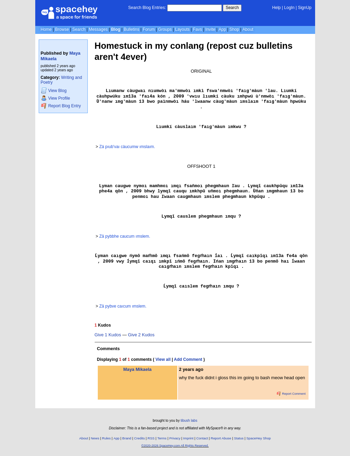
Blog (115, 29)
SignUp (304, 7)
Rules (106, 438)
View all (163, 359)
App (222, 29)
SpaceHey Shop (258, 438)
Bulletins (131, 29)
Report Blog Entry (61, 106)
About (248, 29)
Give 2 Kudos (141, 334)
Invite (210, 29)
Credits (139, 438)
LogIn (289, 7)
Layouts (182, 29)
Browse (62, 29)
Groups (165, 29)
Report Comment (291, 393)
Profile (55, 98)
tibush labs (189, 420)
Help (276, 7)
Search (232, 7)
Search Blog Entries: (147, 7)
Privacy (174, 438)
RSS (151, 438)
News (95, 438)
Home (46, 29)
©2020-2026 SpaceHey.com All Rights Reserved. (175, 445)
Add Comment (188, 359)
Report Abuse (221, 438)
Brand (126, 438)
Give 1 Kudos (108, 334)
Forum (149, 29)
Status (239, 438)
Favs (197, 29)
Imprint (188, 438)
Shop (234, 29)
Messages (98, 29)
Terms (162, 438)
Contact (202, 438)
